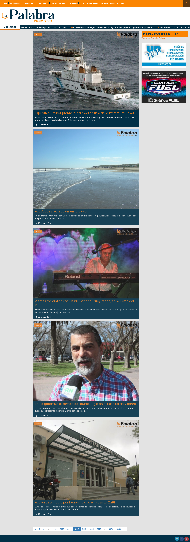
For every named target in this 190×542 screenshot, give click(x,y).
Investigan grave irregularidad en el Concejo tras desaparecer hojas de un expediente (114, 27)
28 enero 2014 (43, 125)
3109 (55, 529)
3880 (119, 529)
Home (5, 3)
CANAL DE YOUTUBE (37, 3)
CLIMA (104, 3)
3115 (99, 529)
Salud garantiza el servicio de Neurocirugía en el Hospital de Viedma (85, 402)
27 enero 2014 (43, 314)
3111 (69, 529)
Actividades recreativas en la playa (61, 209)
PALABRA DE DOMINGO (65, 3)
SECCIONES (17, 3)
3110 (62, 529)
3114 (92, 529)
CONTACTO (117, 3)
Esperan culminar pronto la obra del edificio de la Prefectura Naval (84, 113)
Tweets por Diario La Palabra (153, 38)
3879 (111, 529)
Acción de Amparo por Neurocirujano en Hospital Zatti (75, 500)
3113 (84, 529)
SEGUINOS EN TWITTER (160, 34)
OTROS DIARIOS (90, 3)
